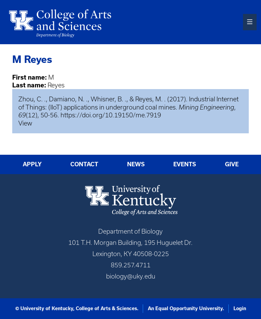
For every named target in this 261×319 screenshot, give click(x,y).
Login (239, 308)
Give (232, 164)
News (136, 164)
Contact (84, 164)
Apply (32, 164)
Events (184, 164)
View (25, 123)
